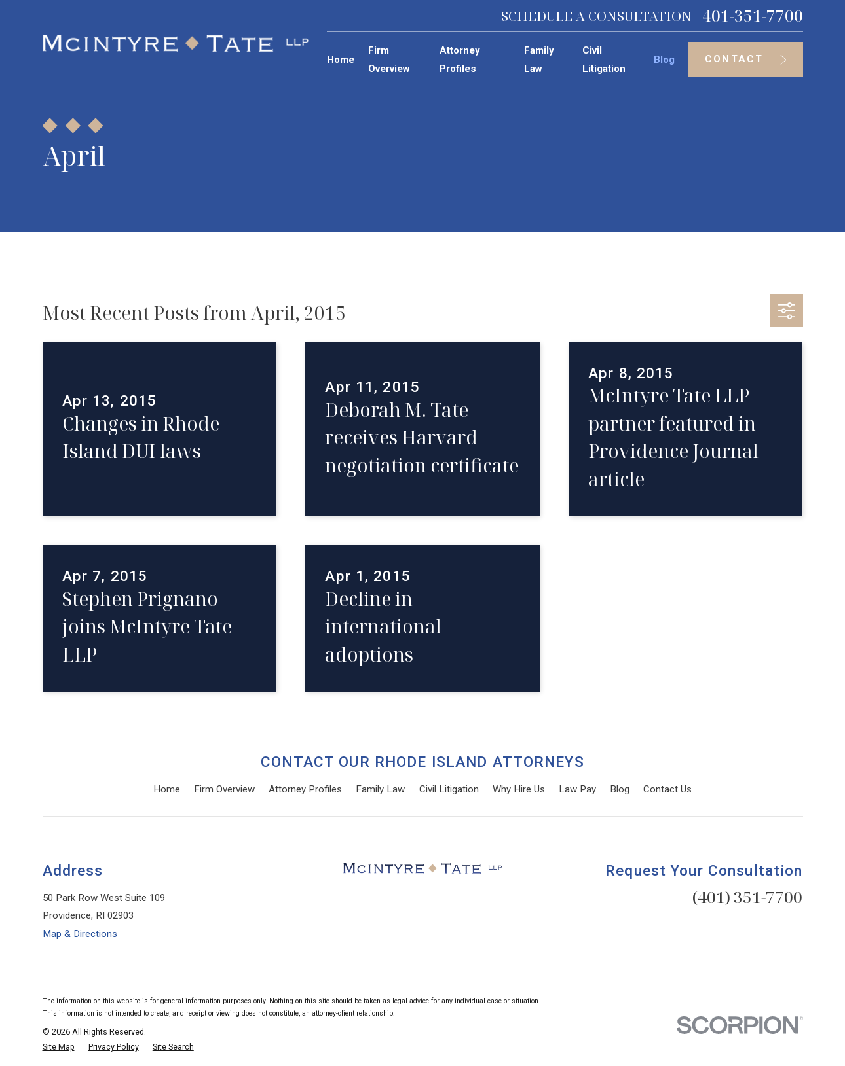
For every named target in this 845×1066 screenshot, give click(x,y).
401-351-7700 (752, 16)
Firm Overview (224, 789)
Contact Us (667, 789)
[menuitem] (59, 1047)
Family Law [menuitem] (539, 59)
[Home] (176, 43)
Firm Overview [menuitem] (389, 59)
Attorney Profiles (305, 789)
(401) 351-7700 (747, 897)
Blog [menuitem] (664, 59)
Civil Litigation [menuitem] (604, 59)
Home (166, 789)
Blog (619, 789)
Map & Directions (80, 934)
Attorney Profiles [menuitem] (460, 59)
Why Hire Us (519, 789)
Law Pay (577, 789)
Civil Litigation (449, 789)
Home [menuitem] (340, 59)
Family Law (380, 789)
